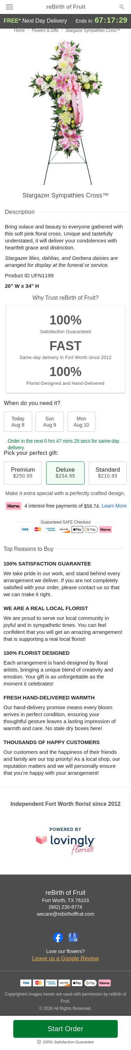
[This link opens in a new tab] (66, 841)
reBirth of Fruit (66, 7)
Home (19, 30)
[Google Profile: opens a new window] (73, 937)
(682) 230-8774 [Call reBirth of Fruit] (65, 907)
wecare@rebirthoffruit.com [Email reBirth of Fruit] (65, 914)
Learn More (114, 506)
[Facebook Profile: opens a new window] (58, 937)
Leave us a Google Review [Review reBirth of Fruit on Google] (65, 958)
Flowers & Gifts (45, 30)
